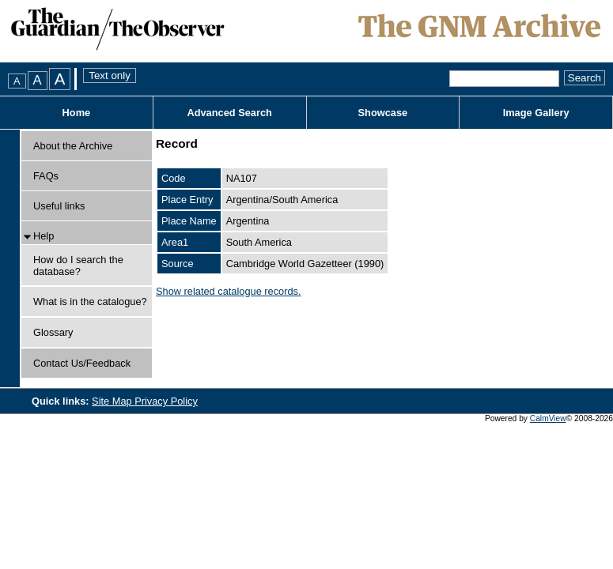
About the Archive (72, 146)
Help (43, 236)
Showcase (383, 113)
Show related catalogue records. (228, 291)
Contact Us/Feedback (82, 363)
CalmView (548, 418)
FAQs (46, 176)
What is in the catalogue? (90, 301)
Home (76, 113)
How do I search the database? (78, 265)
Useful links (59, 206)
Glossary (53, 332)
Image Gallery (536, 113)
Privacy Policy (166, 401)
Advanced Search (229, 113)
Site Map (113, 401)
